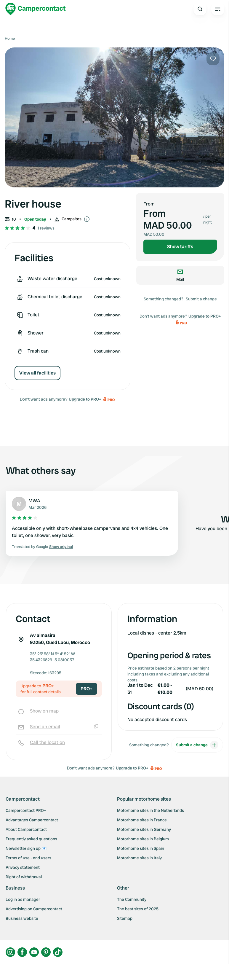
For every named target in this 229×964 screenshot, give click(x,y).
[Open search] (199, 8)
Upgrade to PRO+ (85, 399)
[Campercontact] (35, 9)
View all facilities (37, 373)
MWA (34, 501)
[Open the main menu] (217, 8)
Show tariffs (180, 246)
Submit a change (201, 299)
